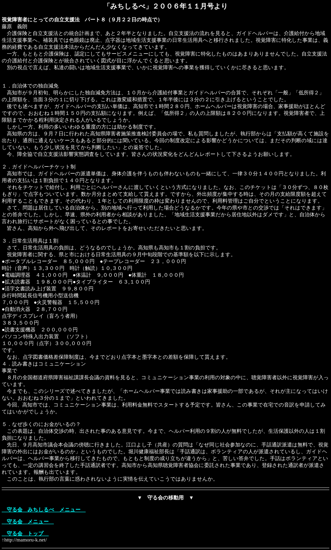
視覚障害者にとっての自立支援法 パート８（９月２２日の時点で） (82, 19)
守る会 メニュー (28, 521)
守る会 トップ (25, 533)
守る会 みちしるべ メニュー (44, 509)
